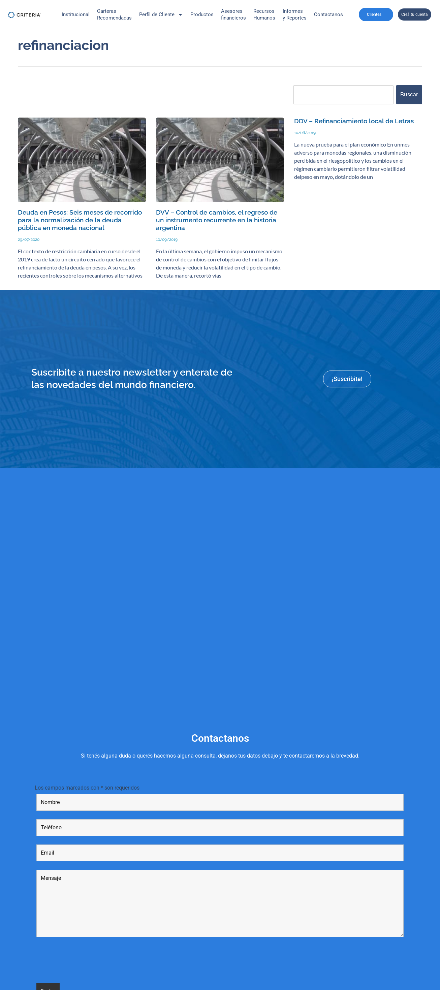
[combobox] (343, 94)
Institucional (76, 14)
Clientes (376, 14)
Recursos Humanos (264, 14)
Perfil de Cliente (161, 15)
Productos (202, 14)
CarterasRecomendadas (114, 14)
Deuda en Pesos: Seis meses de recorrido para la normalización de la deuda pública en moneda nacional (80, 220)
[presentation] (87, 961)
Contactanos (328, 14)
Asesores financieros (233, 14)
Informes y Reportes (295, 14)
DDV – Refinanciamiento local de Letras (354, 121)
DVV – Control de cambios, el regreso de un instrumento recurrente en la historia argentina (216, 220)
